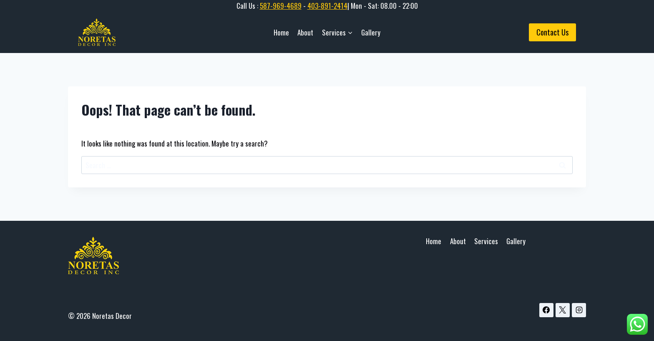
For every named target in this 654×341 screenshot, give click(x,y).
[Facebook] (546, 310)
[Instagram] (579, 310)
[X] (563, 310)
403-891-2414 (327, 5)
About (305, 32)
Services (486, 241)
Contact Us (552, 32)
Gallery (370, 32)
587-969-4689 (281, 5)
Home (281, 32)
